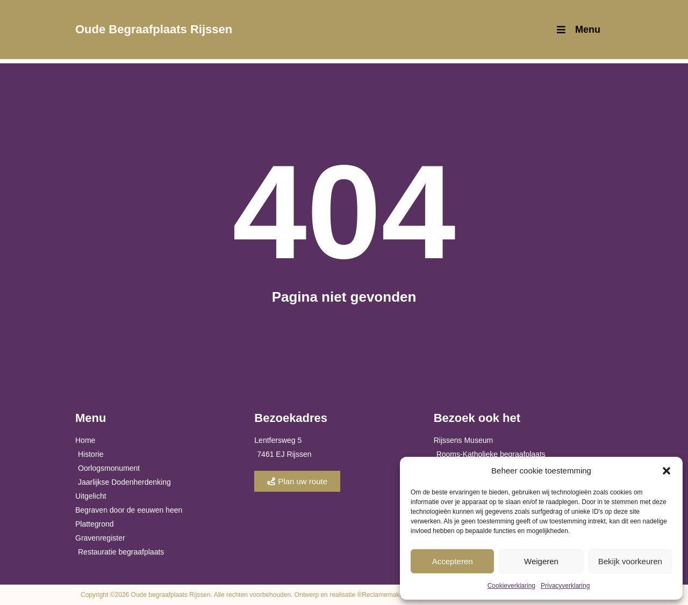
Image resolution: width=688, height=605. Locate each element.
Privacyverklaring (565, 585)
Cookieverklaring (511, 585)
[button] (666, 470)
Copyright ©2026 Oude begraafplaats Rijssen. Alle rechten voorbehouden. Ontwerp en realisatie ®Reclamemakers (244, 595)
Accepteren (452, 561)
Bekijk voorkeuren (630, 561)
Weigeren (541, 561)
